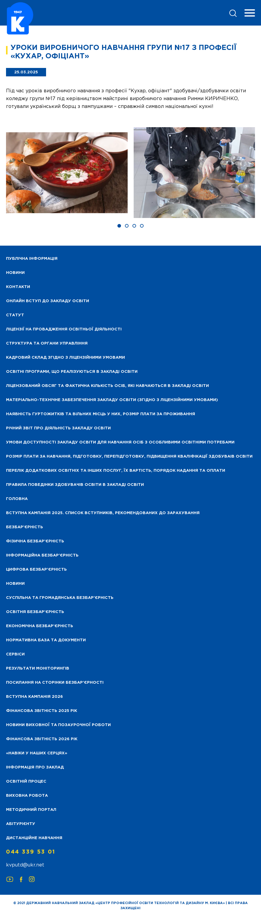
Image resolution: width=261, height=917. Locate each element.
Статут (15, 315)
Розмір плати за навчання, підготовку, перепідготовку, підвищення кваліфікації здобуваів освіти (129, 456)
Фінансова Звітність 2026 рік (41, 739)
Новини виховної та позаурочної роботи (58, 725)
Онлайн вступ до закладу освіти (47, 301)
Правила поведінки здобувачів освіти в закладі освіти (75, 484)
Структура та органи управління (47, 343)
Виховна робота (27, 795)
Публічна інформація (31, 258)
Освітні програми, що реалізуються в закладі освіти (72, 371)
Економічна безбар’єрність (39, 626)
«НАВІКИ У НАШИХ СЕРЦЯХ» (36, 753)
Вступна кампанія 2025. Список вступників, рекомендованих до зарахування (103, 513)
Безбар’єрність (24, 527)
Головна (17, 499)
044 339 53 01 (30, 852)
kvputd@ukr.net (25, 865)
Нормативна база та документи (46, 640)
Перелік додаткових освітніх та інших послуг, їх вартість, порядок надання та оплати (115, 470)
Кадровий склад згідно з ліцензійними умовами (65, 357)
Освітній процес (26, 781)
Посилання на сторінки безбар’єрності (55, 682)
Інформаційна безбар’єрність (42, 555)
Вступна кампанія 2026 (34, 696)
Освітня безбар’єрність (35, 612)
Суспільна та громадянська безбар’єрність (59, 598)
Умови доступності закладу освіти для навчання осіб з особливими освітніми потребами (120, 442)
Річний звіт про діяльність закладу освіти (58, 428)
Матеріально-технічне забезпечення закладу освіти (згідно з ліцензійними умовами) (112, 400)
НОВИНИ (15, 272)
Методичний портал (31, 809)
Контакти (18, 287)
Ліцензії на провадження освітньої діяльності (64, 329)
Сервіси (15, 654)
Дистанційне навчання (34, 838)
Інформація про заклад (35, 767)
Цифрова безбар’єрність (36, 569)
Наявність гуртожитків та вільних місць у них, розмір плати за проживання (100, 414)
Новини (15, 583)
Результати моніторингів (37, 668)
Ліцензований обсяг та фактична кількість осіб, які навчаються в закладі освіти (107, 386)
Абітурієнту (20, 824)
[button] (119, 226)
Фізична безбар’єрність (35, 541)
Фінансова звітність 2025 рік (41, 711)
